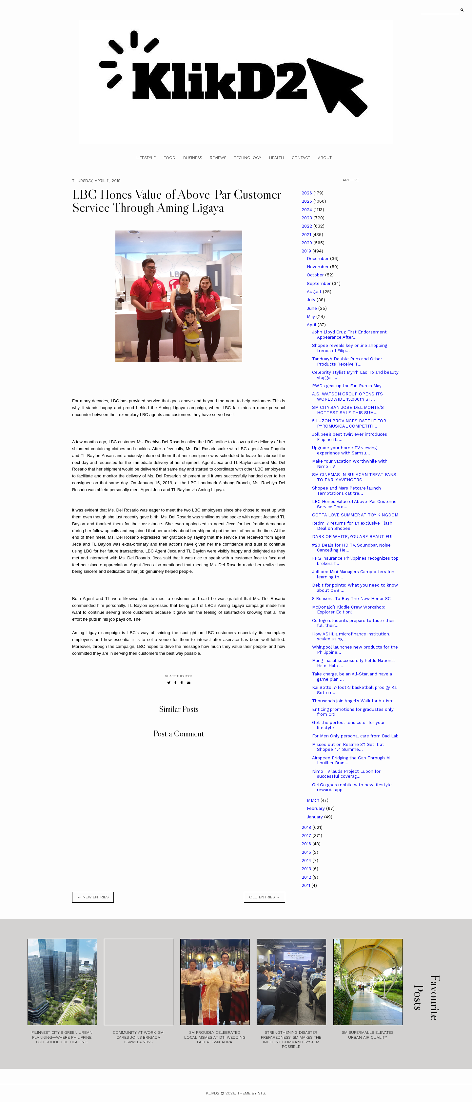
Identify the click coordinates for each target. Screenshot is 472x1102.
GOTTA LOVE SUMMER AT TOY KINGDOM (355, 514)
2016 (307, 843)
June (312, 308)
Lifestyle (146, 157)
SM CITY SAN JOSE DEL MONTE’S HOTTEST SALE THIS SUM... (348, 410)
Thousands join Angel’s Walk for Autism (353, 700)
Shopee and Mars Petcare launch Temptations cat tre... (346, 491)
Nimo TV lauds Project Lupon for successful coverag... (346, 774)
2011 (306, 885)
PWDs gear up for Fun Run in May (347, 385)
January (315, 816)
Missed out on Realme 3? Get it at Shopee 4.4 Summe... (348, 747)
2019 (307, 251)
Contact (301, 157)
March (314, 800)
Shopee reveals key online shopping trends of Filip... (349, 348)
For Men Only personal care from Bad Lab (355, 735)
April (312, 324)
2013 (307, 868)
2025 (307, 201)
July (312, 299)
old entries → (264, 897)
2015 (307, 852)
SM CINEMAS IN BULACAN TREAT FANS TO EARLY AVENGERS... (354, 477)
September (319, 283)
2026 (307, 192)
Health (276, 157)
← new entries (92, 897)
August (315, 291)
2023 (307, 217)
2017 (307, 835)
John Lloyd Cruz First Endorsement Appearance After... (349, 335)
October (316, 274)
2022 (307, 226)
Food (169, 157)
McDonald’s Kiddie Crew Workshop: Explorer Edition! (348, 610)
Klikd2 (212, 1093)
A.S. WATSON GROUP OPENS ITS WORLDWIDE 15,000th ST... (347, 396)
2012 (307, 877)
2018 (307, 827)
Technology (247, 157)
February (316, 808)
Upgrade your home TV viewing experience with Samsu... (344, 450)
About (325, 157)
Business (192, 157)
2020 (307, 242)
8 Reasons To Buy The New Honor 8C (351, 598)
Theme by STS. (251, 1093)
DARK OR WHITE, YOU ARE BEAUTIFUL (353, 536)
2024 (307, 209)
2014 (307, 860)
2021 (307, 234)
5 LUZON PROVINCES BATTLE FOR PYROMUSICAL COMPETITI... (349, 423)
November (318, 266)
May (311, 316)
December (318, 258)
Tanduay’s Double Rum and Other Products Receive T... (347, 361)
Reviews (218, 157)
